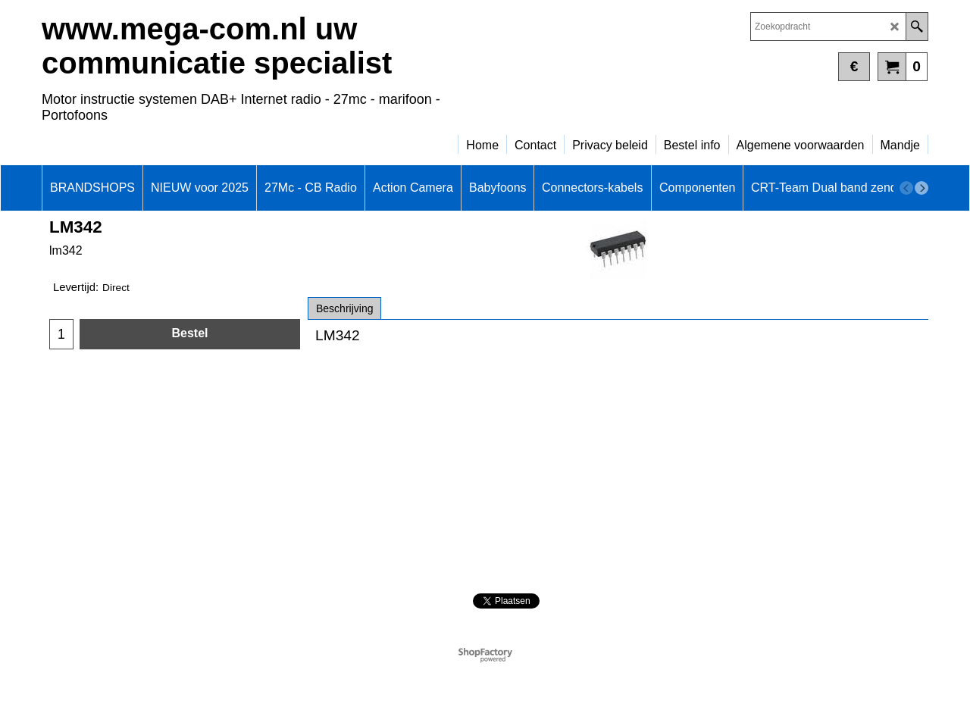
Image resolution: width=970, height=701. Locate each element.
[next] (921, 188)
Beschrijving (344, 308)
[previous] (906, 188)
